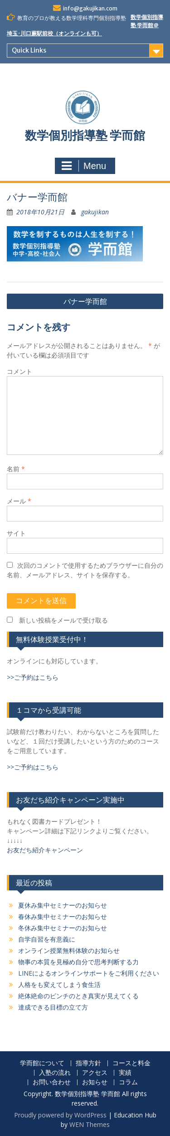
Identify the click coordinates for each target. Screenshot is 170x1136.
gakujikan (95, 212)
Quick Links (29, 50)
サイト (16, 533)
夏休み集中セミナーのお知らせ (62, 905)
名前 (16, 468)
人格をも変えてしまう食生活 (59, 984)
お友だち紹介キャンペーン (45, 850)
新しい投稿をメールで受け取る (63, 620)
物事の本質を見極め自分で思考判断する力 (78, 961)
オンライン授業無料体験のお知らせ (69, 950)
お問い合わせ (52, 1082)
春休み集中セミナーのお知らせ (62, 916)
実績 (125, 1073)
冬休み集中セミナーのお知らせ (62, 927)
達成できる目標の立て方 (53, 1007)
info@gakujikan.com (90, 8)
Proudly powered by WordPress (60, 1115)
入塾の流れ (55, 1073)
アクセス (94, 1073)
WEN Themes (89, 1124)
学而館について (42, 1063)
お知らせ (94, 1082)
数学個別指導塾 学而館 (85, 135)
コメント (19, 371)
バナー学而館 (85, 301)
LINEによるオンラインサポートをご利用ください (88, 973)
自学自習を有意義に (46, 939)
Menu (84, 166)
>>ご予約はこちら (32, 677)
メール (19, 501)
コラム (128, 1082)
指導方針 (88, 1063)
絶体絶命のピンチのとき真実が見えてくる (78, 995)
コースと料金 (131, 1063)
